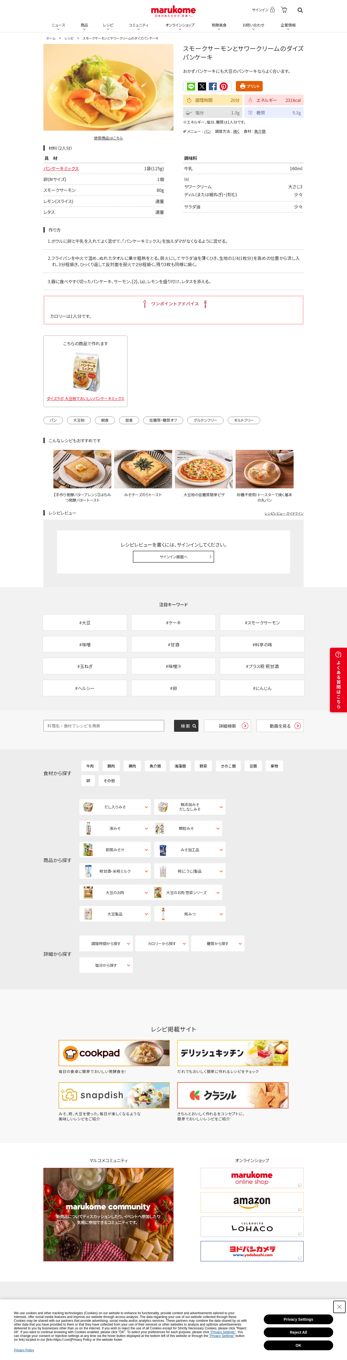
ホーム (50, 38)
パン (207, 131)
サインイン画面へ (174, 556)
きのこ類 (228, 766)
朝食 (105, 420)
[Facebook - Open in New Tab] (224, 1242)
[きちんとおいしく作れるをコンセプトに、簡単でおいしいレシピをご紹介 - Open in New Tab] (232, 1055)
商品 (84, 25)
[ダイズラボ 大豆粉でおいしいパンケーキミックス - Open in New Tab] (85, 374)
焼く (236, 131)
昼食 (129, 420)
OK (298, 1346)
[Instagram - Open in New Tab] (180, 1242)
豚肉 (111, 766)
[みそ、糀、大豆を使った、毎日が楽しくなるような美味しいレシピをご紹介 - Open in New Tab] (114, 1055)
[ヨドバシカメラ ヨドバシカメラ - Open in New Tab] (252, 1187)
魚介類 (260, 131)
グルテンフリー (205, 420)
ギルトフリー (244, 420)
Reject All (298, 1333)
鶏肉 (132, 766)
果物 (274, 766)
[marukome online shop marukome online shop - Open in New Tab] (252, 1114)
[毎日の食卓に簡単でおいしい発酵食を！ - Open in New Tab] (114, 1007)
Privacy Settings (298, 1320)
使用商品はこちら (108, 138)
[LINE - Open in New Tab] (143, 1259)
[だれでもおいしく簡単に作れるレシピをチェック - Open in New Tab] (232, 1007)
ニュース (58, 25)
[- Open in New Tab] (284, 10)
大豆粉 (79, 420)
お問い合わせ (253, 25)
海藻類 (180, 766)
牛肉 (90, 766)
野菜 (203, 766)
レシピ (108, 25)
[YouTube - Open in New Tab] (267, 1242)
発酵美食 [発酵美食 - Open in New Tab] (219, 25)
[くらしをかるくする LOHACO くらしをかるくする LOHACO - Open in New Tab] (252, 1163)
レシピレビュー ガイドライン (284, 513)
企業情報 (288, 25)
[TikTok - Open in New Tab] (106, 1242)
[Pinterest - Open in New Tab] (108, 1259)
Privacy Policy (24, 1351)
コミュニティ (139, 25)
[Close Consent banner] (339, 1307)
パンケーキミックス (61, 168)
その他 (109, 781)
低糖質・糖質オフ (163, 420)
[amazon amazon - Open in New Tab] (252, 1138)
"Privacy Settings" (223, 1333)
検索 (300, 10)
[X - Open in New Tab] (141, 1242)
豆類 (253, 766)
